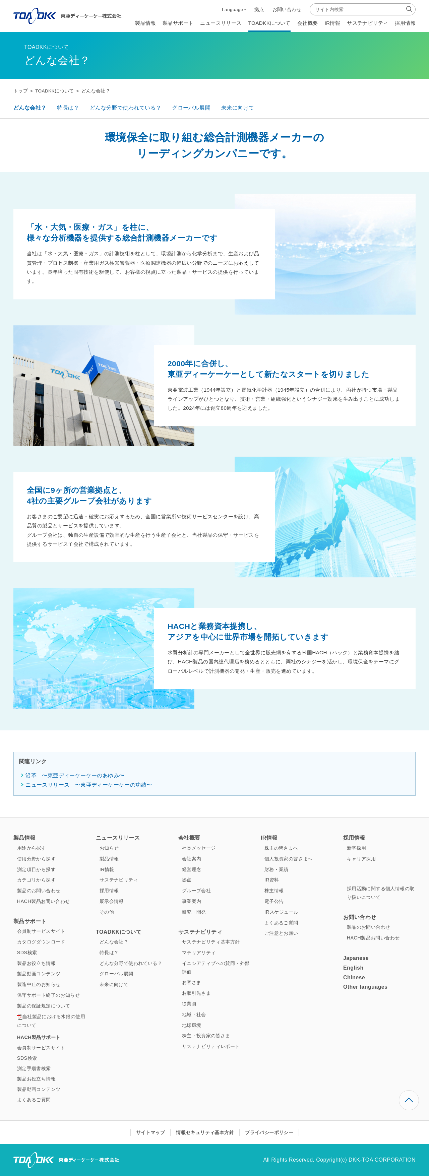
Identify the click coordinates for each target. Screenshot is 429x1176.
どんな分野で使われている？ (125, 108)
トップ (20, 90)
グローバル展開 (191, 108)
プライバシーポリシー (269, 1132)
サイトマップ (150, 1132)
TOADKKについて (54, 90)
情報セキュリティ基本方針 (205, 1132)
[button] (234, 9)
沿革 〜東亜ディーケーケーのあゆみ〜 (74, 775)
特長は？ (68, 108)
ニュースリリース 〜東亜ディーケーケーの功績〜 (88, 785)
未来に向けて (237, 108)
